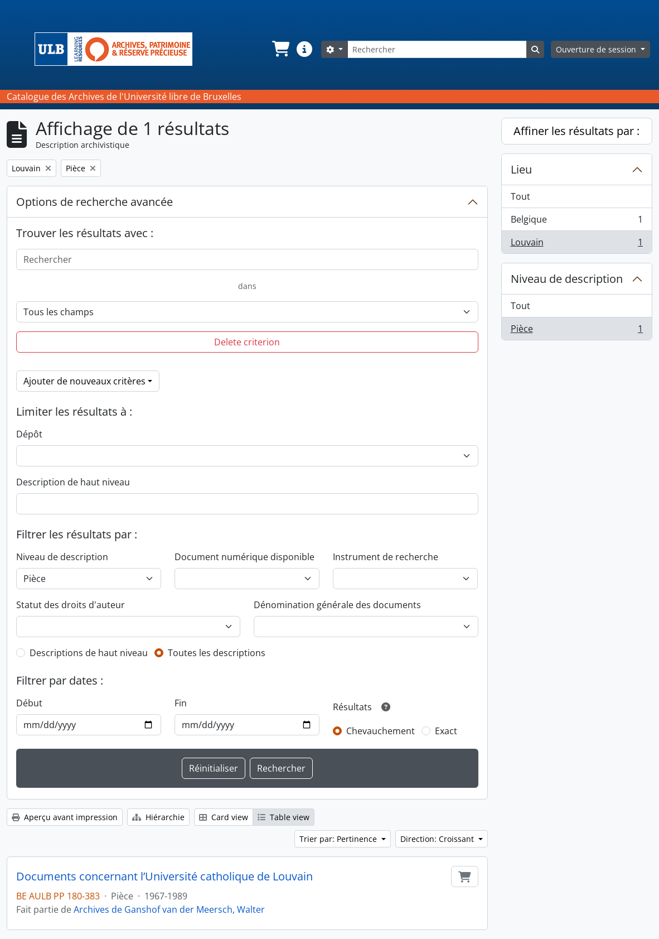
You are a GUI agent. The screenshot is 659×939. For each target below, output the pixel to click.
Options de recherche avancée (94, 201)
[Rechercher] (437, 49)
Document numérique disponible (244, 557)
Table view (283, 817)
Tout (520, 196)
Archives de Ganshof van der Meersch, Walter (169, 909)
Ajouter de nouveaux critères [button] (84, 381)
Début (29, 703)
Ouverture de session (597, 49)
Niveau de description (62, 557)
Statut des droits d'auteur (70, 605)
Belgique (576, 222)
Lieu (521, 169)
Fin (181, 703)
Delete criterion (247, 342)
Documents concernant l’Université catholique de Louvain (164, 876)
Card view (223, 817)
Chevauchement (380, 731)
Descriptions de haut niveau (89, 653)
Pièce (576, 331)
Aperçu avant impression (65, 817)
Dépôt (29, 434)
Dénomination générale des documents (337, 605)
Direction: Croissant (438, 839)
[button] (280, 49)
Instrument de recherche (385, 557)
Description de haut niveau (73, 482)
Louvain (576, 244)
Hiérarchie (158, 817)
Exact (446, 731)
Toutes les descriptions (216, 653)
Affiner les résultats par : (576, 130)
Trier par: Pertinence (339, 839)
